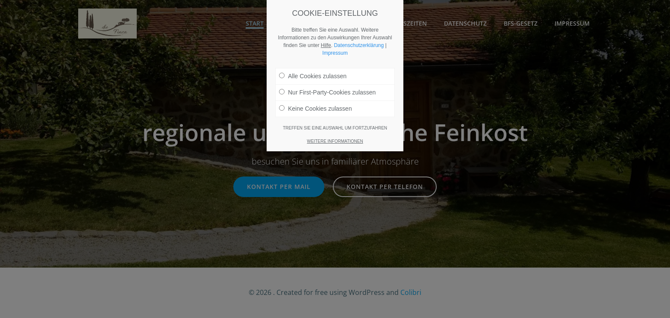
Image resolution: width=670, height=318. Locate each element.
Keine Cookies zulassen (315, 108)
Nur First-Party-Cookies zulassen (327, 92)
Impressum (334, 53)
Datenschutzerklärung (359, 45)
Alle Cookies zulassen (313, 76)
